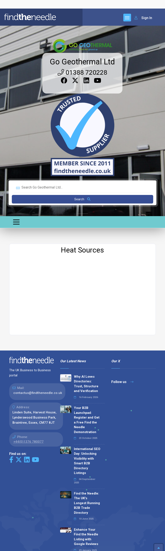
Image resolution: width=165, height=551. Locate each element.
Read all (70, 500)
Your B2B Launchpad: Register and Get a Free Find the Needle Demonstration (86, 322)
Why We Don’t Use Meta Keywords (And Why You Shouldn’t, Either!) (85, 475)
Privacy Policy (35, 546)
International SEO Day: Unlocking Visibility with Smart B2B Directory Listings (87, 363)
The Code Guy (33, 529)
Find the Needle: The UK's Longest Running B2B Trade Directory (87, 404)
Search (82, 101)
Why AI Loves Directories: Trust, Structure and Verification (86, 285)
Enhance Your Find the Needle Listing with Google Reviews (86, 438)
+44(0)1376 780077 (28, 343)
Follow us (122, 284)
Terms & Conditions (64, 546)
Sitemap (15, 546)
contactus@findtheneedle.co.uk (37, 295)
